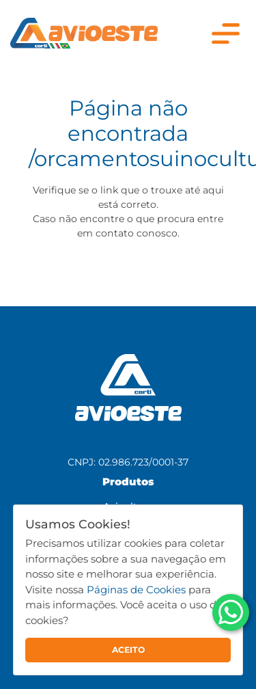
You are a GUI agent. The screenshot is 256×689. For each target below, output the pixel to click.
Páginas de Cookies (136, 589)
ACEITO (128, 650)
